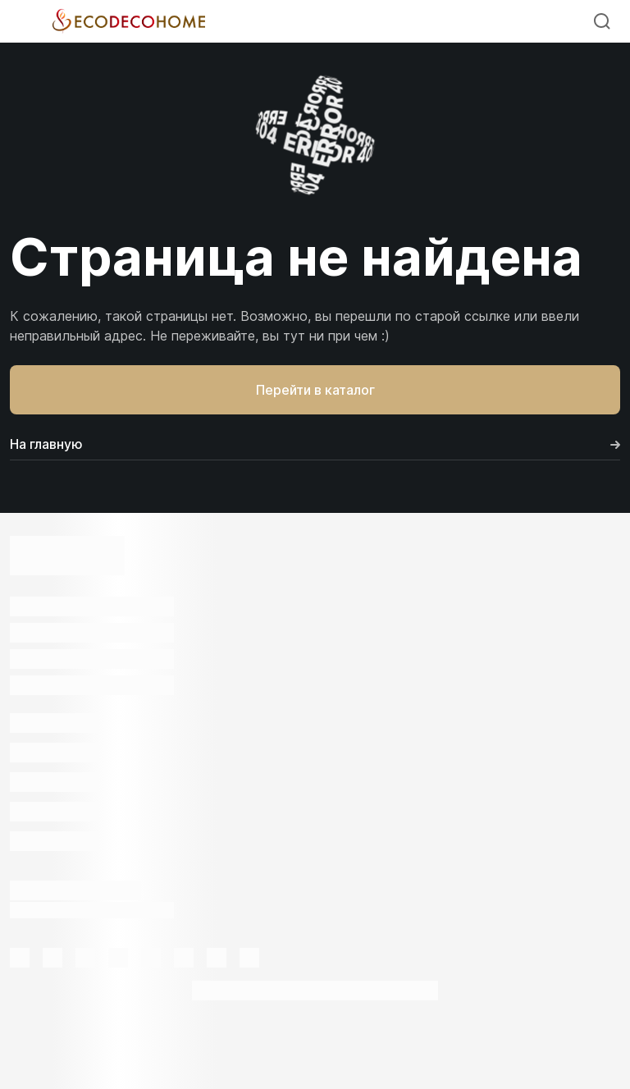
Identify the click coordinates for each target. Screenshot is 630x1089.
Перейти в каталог (315, 390)
